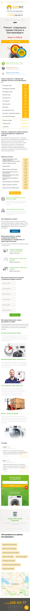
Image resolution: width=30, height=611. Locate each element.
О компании (8, 2)
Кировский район (8, 556)
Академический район (9, 544)
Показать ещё (15, 193)
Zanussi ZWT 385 (6, 288)
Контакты (22, 2)
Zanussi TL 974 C (6, 283)
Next (28, 519)
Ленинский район (21, 556)
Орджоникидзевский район (11, 564)
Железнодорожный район (10, 552)
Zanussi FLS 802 (6, 299)
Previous (1, 519)
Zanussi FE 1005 (6, 304)
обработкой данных (8, 489)
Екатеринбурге (19, 11)
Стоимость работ (15, 2)
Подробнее (15, 231)
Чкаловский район (8, 568)
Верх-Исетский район (9, 548)
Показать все (15, 314)
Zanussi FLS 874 (6, 294)
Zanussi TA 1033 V (6, 310)
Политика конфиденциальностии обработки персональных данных (15, 606)
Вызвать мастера (15, 41)
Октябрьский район (8, 560)
